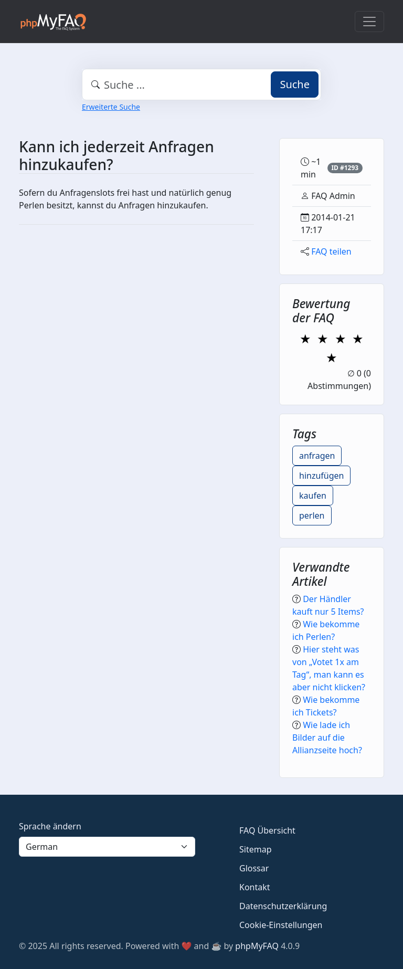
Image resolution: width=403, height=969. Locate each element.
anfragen (317, 455)
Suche (295, 84)
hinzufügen (321, 475)
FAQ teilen (331, 251)
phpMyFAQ (257, 946)
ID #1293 (344, 167)
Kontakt (254, 887)
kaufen (312, 495)
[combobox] (201, 84)
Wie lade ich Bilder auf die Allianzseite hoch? (327, 737)
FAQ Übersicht (267, 830)
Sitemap (255, 849)
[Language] (107, 847)
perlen (312, 515)
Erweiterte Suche (111, 107)
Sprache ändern (50, 826)
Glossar (254, 868)
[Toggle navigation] (369, 21)
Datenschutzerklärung (283, 906)
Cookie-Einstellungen (280, 925)
